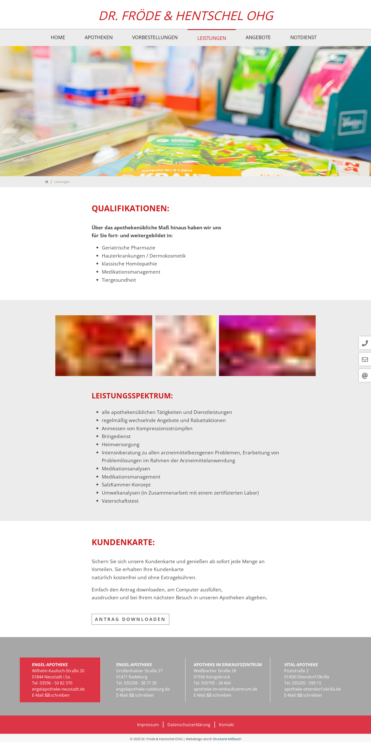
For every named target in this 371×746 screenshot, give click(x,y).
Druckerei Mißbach (227, 739)
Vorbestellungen (155, 37)
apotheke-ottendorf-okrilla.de (312, 689)
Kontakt (226, 724)
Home (58, 37)
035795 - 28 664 (215, 683)
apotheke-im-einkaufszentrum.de (225, 689)
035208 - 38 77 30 (140, 683)
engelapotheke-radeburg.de (143, 689)
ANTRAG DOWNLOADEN (130, 619)
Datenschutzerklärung (188, 724)
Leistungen (211, 38)
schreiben (60, 695)
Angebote (258, 37)
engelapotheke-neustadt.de (58, 689)
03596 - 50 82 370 (56, 683)
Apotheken (99, 37)
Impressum (148, 724)
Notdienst (303, 37)
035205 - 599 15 (306, 683)
